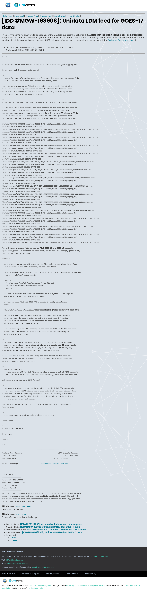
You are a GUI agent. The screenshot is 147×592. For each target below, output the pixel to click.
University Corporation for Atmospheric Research (86, 585)
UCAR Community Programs (39, 585)
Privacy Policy (52, 573)
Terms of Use (72, 573)
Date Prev (7, 16)
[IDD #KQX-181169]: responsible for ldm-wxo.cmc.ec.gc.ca (51, 523)
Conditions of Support (29, 573)
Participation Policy (36, 588)
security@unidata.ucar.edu (43, 567)
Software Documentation (121, 40)
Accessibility (90, 573)
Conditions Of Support (102, 556)
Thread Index (73, 16)
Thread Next (46, 16)
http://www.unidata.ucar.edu (54, 464)
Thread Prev (32, 16)
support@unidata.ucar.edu (18, 563)
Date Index (59, 16)
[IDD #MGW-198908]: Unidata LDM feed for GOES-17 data (50, 526)
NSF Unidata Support (14, 560)
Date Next (19, 16)
